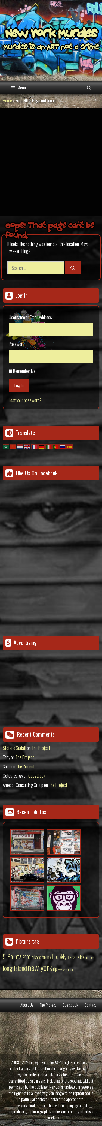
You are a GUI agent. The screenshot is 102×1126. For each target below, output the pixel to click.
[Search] (73, 267)
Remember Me (24, 370)
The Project (41, 747)
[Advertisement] (51, 162)
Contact (90, 1005)
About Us (26, 1005)
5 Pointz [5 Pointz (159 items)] (12, 956)
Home (7, 100)
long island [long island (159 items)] (15, 968)
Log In (19, 385)
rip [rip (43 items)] (55, 968)
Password (16, 343)
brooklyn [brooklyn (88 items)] (60, 956)
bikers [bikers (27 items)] (36, 957)
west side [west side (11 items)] (68, 969)
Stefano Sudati (14, 747)
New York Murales (51, 34)
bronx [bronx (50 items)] (46, 957)
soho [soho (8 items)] (60, 969)
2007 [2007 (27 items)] (26, 957)
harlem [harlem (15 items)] (89, 957)
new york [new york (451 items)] (40, 967)
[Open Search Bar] (89, 87)
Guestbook (36, 775)
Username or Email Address (30, 317)
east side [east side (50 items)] (77, 957)
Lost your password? (25, 400)
